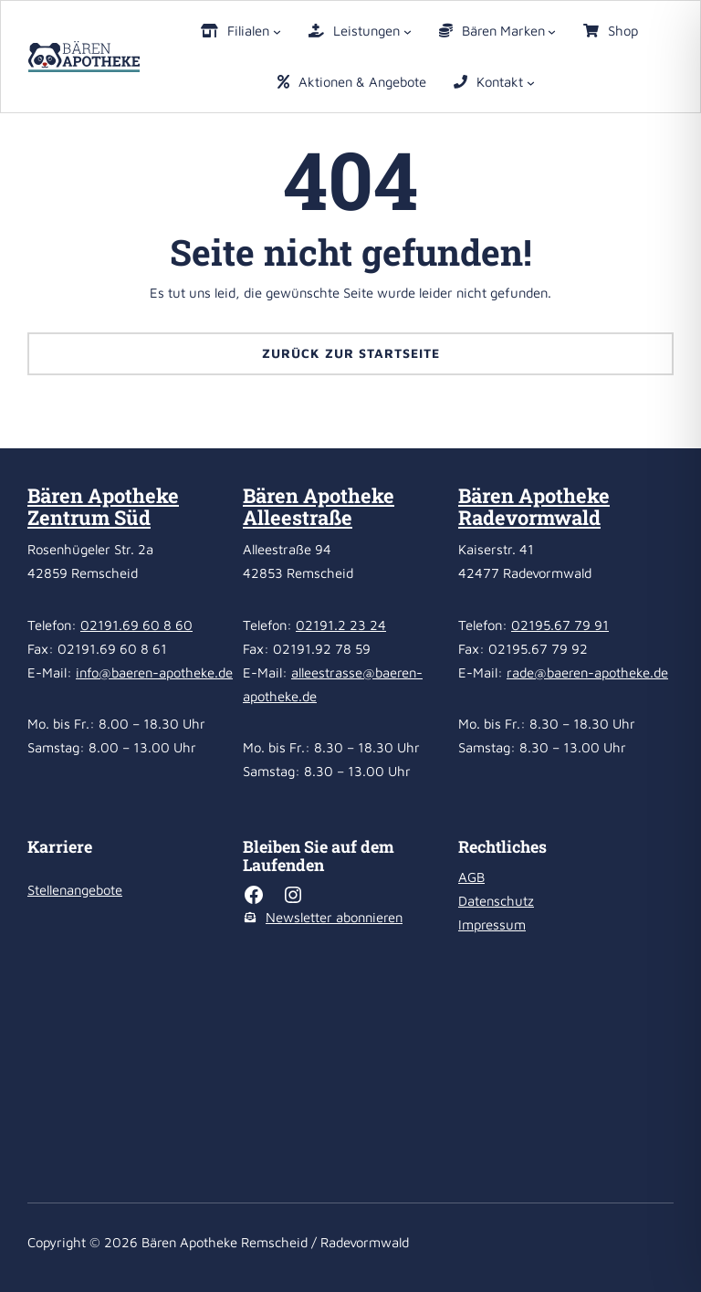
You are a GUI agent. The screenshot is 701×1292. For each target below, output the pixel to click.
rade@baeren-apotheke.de (587, 672)
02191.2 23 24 (341, 625)
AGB (471, 877)
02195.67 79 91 (560, 625)
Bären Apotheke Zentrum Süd (103, 506)
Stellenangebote (74, 890)
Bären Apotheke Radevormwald (534, 506)
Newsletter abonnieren (334, 917)
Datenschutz (496, 901)
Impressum (492, 924)
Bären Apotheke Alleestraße (318, 506)
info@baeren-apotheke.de (154, 672)
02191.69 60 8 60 (136, 625)
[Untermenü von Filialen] (277, 31)
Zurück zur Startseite (351, 353)
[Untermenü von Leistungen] (407, 31)
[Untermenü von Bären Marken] (552, 31)
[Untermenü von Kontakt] (531, 83)
